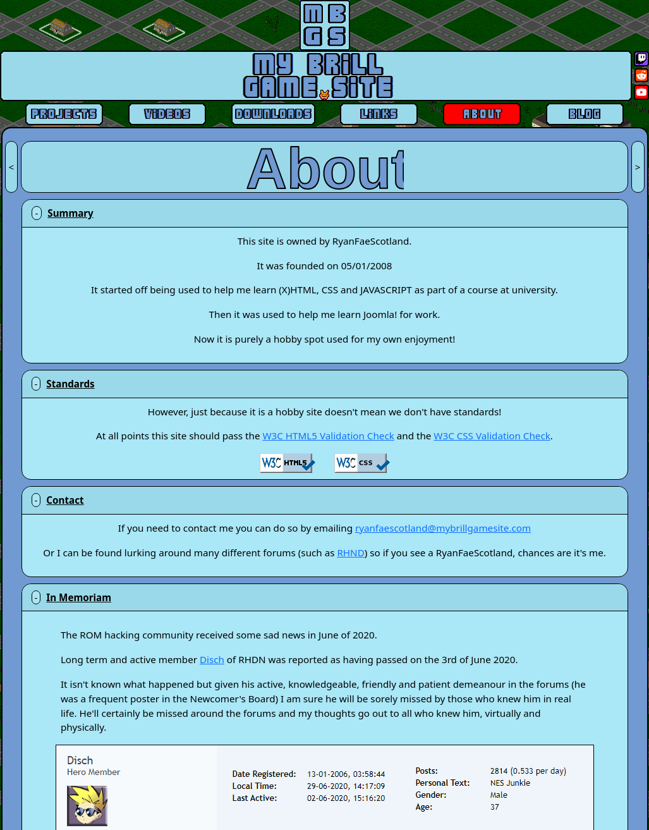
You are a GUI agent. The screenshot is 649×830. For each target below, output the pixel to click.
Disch (212, 659)
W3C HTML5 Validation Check (328, 435)
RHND (350, 552)
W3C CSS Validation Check (492, 435)
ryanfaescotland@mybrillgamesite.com (443, 528)
